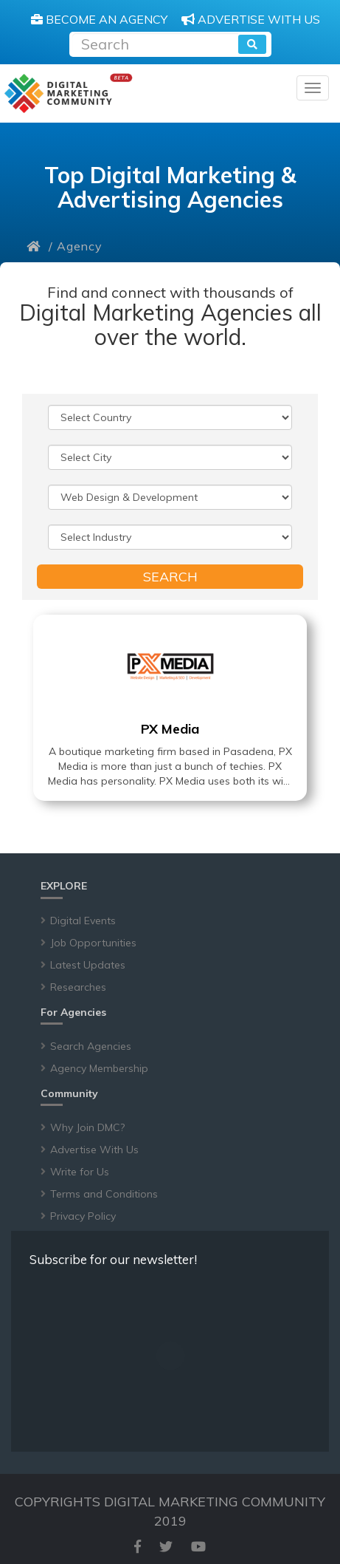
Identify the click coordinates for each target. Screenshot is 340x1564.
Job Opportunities (93, 942)
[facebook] (137, 1546)
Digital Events (83, 920)
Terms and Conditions (104, 1194)
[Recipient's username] (155, 42)
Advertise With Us (94, 1149)
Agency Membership (99, 1068)
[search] (252, 44)
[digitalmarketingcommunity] (68, 93)
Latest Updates (87, 964)
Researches (78, 987)
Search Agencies (90, 1046)
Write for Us (79, 1171)
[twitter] (166, 1546)
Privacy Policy (83, 1216)
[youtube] (198, 1546)
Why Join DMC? (87, 1127)
